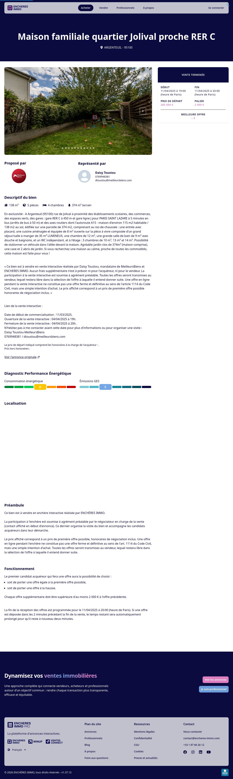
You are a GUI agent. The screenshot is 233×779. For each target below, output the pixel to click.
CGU (136, 745)
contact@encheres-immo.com (201, 738)
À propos (148, 7)
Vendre (103, 7)
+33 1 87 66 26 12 (193, 745)
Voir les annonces (215, 679)
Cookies (138, 751)
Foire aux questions (96, 758)
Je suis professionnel (214, 689)
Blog (87, 745)
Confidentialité (143, 738)
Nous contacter (192, 731)
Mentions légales (144, 731)
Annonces (90, 731)
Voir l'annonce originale (22, 357)
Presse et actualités (145, 758)
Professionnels (125, 7)
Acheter (85, 7)
